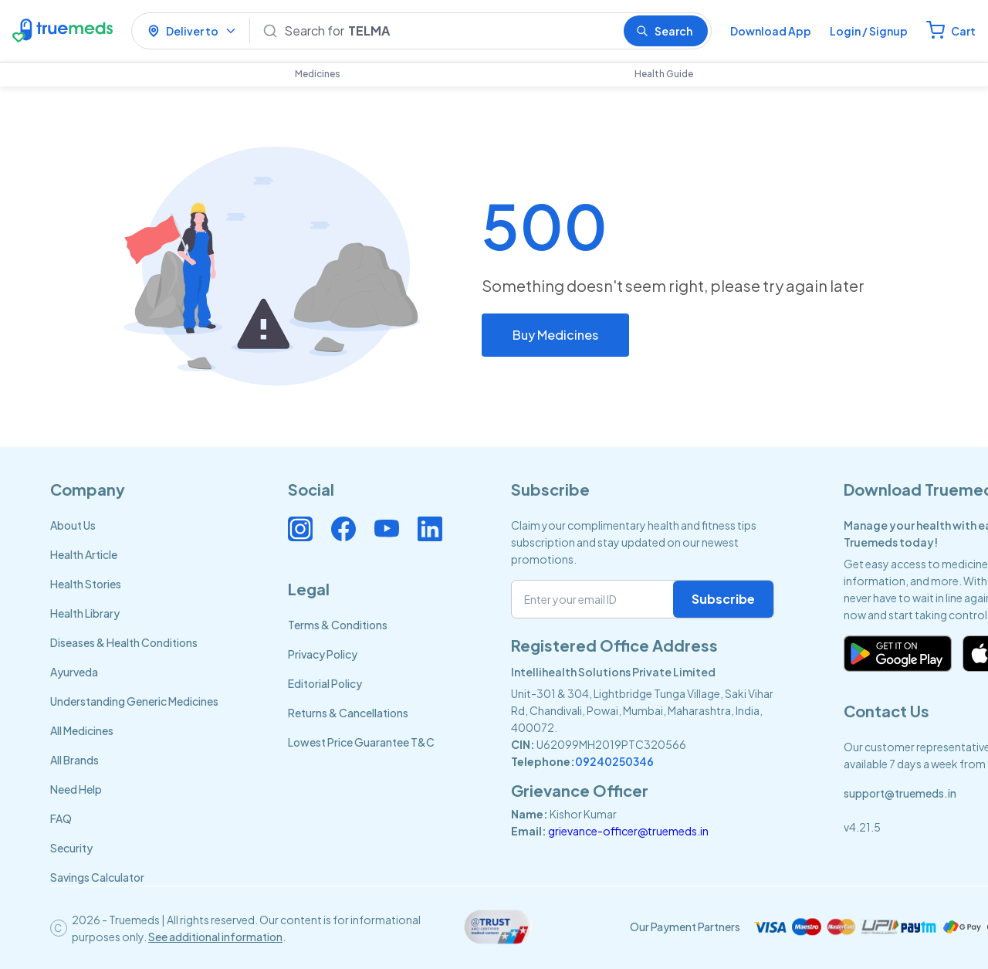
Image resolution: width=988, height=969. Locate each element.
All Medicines (81, 730)
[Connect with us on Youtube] (386, 529)
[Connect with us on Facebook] (343, 529)
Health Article (83, 554)
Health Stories (85, 584)
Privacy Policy (322, 654)
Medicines (317, 74)
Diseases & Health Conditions (124, 642)
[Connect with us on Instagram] (300, 529)
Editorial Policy (325, 683)
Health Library (85, 613)
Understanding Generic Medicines (134, 701)
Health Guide (663, 74)
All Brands (74, 760)
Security (71, 848)
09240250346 (614, 761)
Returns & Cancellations (348, 713)
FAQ (61, 818)
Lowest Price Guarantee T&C (361, 742)
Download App (770, 31)
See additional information (215, 937)
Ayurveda (74, 672)
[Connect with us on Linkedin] (430, 529)
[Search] (447, 31)
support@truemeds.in (900, 793)
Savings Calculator (97, 877)
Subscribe (723, 599)
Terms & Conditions (337, 625)
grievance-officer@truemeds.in (628, 831)
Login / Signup (869, 31)
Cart (963, 31)
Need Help (76, 789)
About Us (73, 525)
